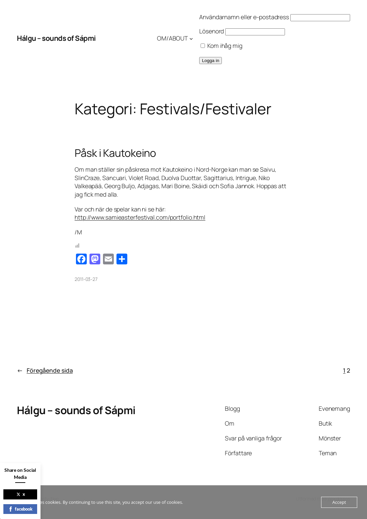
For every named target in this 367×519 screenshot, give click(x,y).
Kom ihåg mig (221, 45)
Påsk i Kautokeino (115, 153)
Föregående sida (45, 370)
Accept (339, 502)
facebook (20, 509)
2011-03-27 (86, 279)
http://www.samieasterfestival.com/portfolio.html (140, 217)
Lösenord (211, 31)
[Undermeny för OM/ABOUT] (191, 38)
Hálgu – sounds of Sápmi (56, 38)
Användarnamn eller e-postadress (244, 17)
